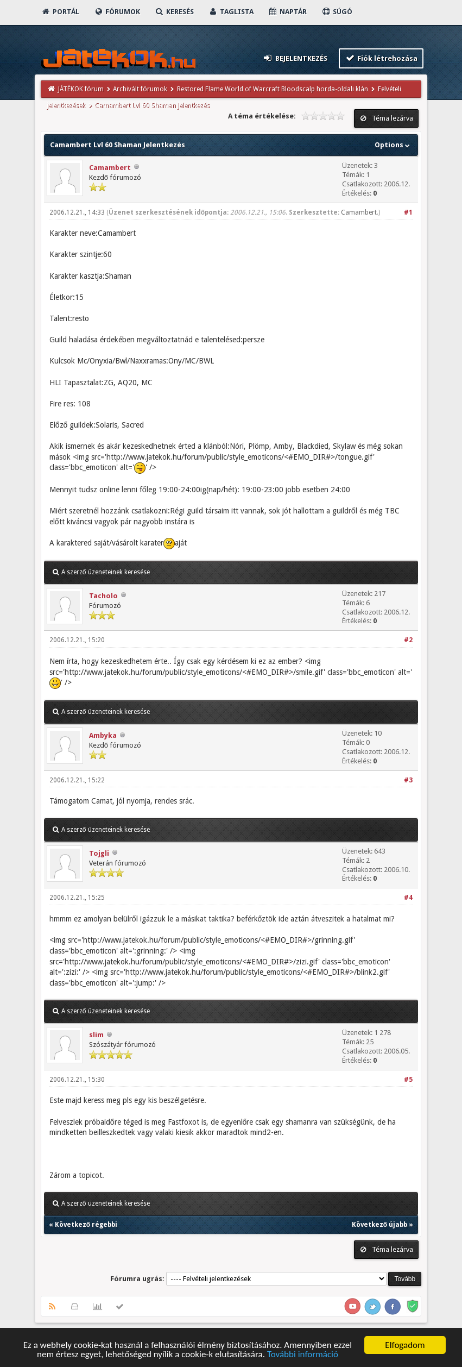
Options (393, 145)
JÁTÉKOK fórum (81, 89)
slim (96, 1035)
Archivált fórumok (140, 89)
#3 (408, 780)
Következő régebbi (86, 1224)
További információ (302, 1354)
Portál (60, 12)
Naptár (287, 12)
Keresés (174, 12)
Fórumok (117, 12)
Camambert (110, 168)
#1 (408, 212)
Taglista (231, 12)
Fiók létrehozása (381, 57)
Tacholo (103, 596)
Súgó (336, 12)
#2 (408, 640)
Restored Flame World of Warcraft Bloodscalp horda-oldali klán (272, 89)
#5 (408, 1079)
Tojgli (99, 853)
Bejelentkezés (294, 57)
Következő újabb (379, 1224)
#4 (408, 897)
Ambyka (103, 735)
